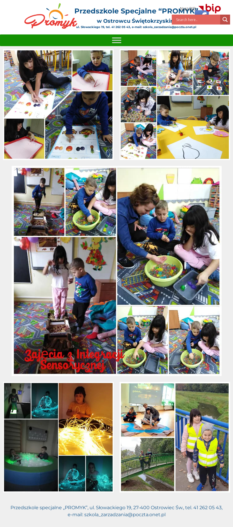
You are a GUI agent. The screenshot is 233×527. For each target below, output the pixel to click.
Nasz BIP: (201, 8)
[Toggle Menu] (116, 40)
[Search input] (197, 20)
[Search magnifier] (225, 20)
